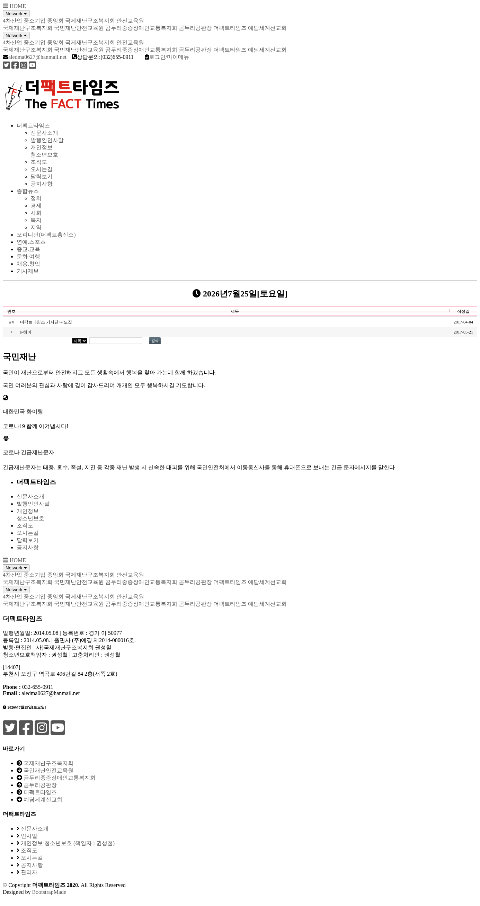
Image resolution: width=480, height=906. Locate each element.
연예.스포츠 (31, 242)
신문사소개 (44, 133)
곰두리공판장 (195, 28)
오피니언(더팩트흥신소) (46, 235)
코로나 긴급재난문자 (28, 452)
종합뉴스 (28, 191)
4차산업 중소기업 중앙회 (33, 21)
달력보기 (41, 176)
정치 (36, 198)
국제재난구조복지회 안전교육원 (104, 21)
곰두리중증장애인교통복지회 (141, 28)
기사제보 (28, 271)
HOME (18, 6)
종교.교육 (28, 249)
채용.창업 (28, 264)
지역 (36, 227)
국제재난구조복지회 (28, 28)
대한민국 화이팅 (23, 412)
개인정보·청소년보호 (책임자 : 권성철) (68, 843)
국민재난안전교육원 (79, 28)
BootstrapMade (49, 892)
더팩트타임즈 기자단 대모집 (46, 322)
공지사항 (41, 184)
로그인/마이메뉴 (169, 57)
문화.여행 (28, 256)
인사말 (29, 836)
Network (16, 13)
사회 (36, 213)
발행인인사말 (47, 140)
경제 (36, 205)
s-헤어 (26, 332)
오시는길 (41, 169)
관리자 (29, 872)
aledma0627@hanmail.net (37, 57)
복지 (36, 220)
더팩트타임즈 (230, 28)
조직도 (38, 162)
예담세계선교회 (267, 28)
